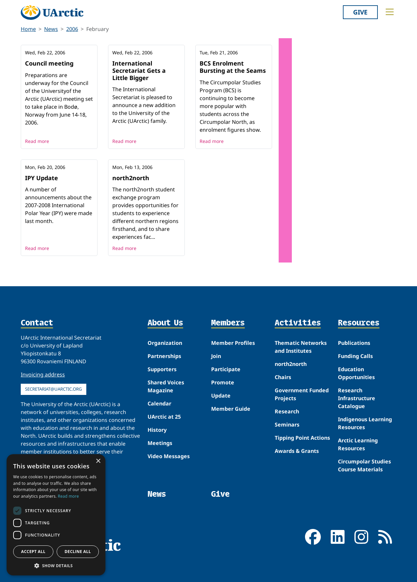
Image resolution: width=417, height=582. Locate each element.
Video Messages (169, 456)
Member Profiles (233, 342)
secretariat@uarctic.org (53, 389)
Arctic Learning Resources (358, 444)
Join (216, 356)
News (51, 29)
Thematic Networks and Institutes (301, 346)
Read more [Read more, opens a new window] (68, 496)
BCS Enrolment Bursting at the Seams (233, 66)
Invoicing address (43, 374)
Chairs (283, 377)
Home (28, 29)
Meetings (160, 443)
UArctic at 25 (164, 416)
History (157, 429)
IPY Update (41, 178)
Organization (165, 342)
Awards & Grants (297, 451)
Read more (37, 141)
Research (287, 411)
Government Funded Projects (302, 394)
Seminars (287, 424)
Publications (354, 342)
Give (360, 12)
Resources (358, 323)
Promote (222, 382)
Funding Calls (355, 356)
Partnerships (164, 356)
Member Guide (230, 408)
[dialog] (56, 514)
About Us (165, 323)
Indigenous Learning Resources (365, 423)
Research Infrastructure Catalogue (356, 398)
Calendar (159, 403)
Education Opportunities (356, 373)
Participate (225, 369)
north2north (130, 178)
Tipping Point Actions (302, 437)
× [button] (98, 461)
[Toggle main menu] (389, 11)
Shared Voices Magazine (166, 386)
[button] (56, 565)
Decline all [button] (78, 551)
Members (228, 323)
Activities (298, 323)
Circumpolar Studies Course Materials (364, 465)
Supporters (162, 369)
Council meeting (49, 63)
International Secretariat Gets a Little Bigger (139, 70)
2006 (72, 29)
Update (221, 395)
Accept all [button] (33, 551)
